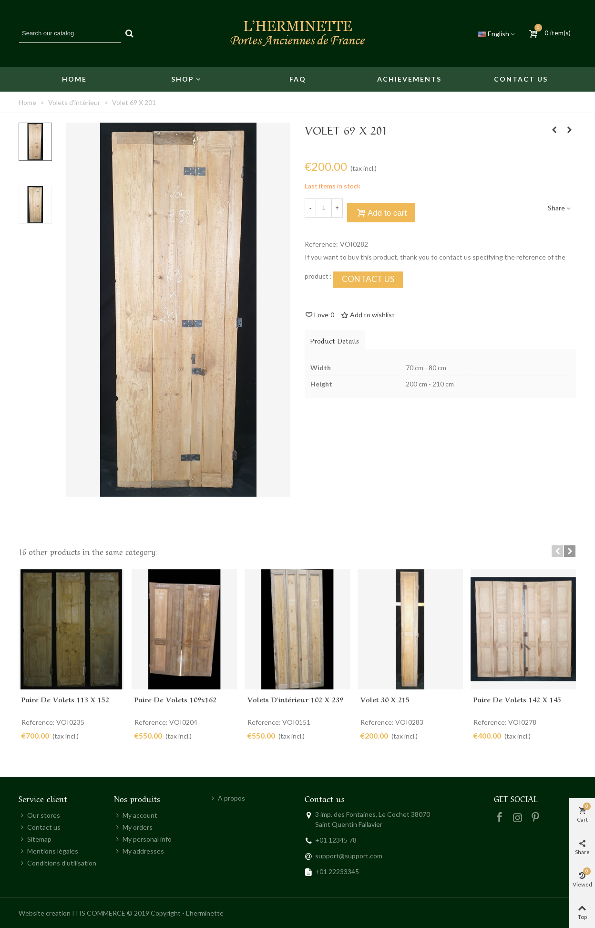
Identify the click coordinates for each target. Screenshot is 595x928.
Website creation (45, 913)
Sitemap (35, 839)
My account (135, 815)
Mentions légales (48, 851)
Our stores (39, 815)
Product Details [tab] (334, 340)
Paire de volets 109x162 (175, 699)
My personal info (143, 839)
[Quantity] (324, 208)
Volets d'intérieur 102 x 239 (295, 699)
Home (74, 79)
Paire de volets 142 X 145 (517, 699)
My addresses (139, 851)
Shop (182, 79)
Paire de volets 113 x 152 (65, 699)
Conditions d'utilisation (57, 863)
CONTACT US (368, 279)
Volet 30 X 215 (385, 699)
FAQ (297, 79)
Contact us (521, 79)
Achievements (409, 79)
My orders (133, 827)
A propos (227, 798)
